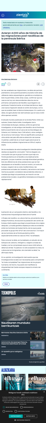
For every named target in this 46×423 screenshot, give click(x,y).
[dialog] (23, 406)
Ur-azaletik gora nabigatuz (11, 351)
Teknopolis (8, 292)
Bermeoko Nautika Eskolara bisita (14, 333)
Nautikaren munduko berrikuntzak (15, 324)
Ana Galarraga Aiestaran (9, 79)
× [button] (44, 392)
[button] (2, 15)
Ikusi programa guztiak (37, 362)
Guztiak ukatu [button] (30, 416)
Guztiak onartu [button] (16, 416)
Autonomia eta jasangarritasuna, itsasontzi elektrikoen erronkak (14, 343)
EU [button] (9, 84)
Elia (21, 25)
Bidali (6, 284)
